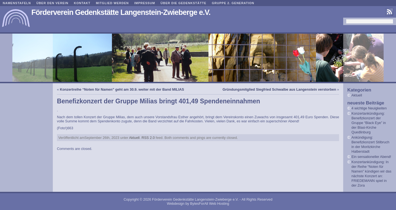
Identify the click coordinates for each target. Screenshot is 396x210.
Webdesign (176, 203)
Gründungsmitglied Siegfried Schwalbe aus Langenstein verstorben (279, 89)
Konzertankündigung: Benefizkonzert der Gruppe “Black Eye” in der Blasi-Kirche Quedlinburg (368, 122)
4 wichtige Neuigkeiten (369, 108)
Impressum (144, 3)
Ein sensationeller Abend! (371, 157)
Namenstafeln (17, 3)
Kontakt (82, 3)
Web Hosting (219, 203)
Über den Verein (52, 3)
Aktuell (134, 138)
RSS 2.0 (148, 138)
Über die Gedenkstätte (183, 3)
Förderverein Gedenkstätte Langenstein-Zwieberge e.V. (120, 12)
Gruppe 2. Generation (233, 3)
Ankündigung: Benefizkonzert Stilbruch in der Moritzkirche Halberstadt (370, 144)
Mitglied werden (112, 3)
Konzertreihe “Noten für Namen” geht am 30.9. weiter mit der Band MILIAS (122, 89)
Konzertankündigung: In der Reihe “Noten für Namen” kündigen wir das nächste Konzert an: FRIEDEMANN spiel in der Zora (371, 173)
